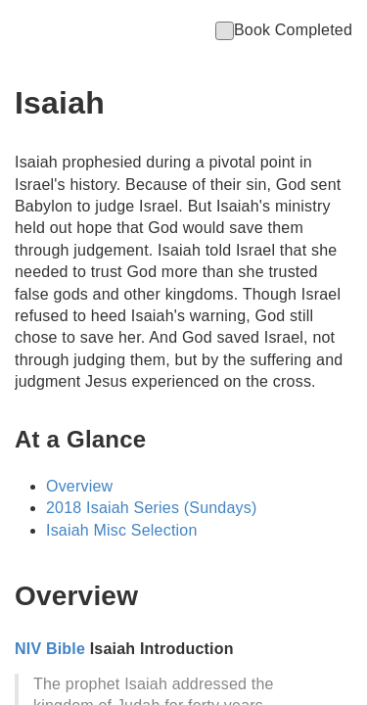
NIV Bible (50, 648)
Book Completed (283, 30)
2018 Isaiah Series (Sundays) (151, 507)
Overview (79, 486)
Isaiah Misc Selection (122, 530)
